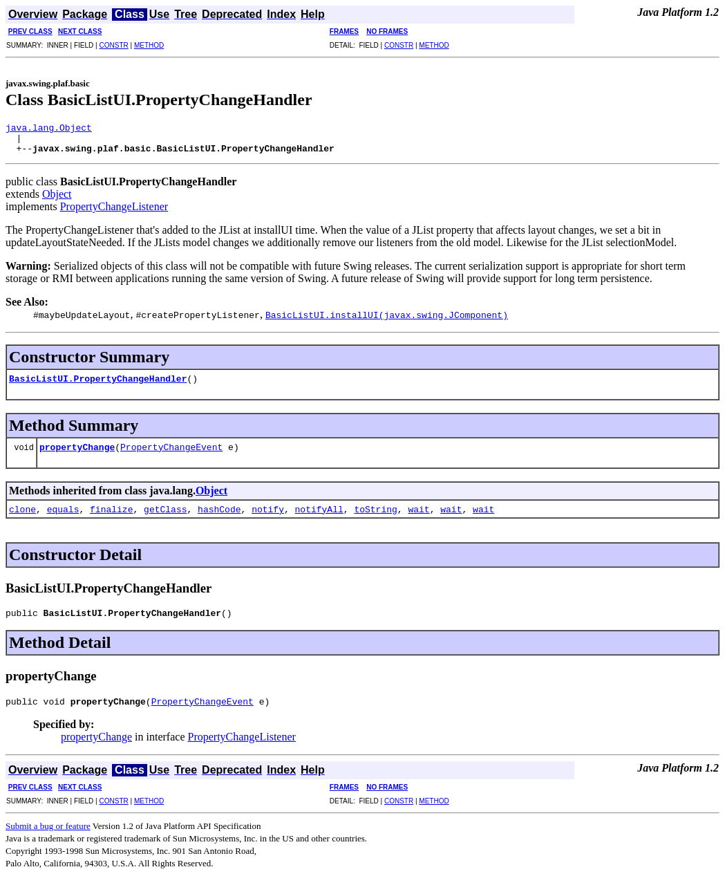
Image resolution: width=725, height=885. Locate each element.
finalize (111, 515)
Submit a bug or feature (48, 836)
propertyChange (77, 453)
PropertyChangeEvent (171, 453)
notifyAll (319, 515)
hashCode (219, 515)
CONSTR (113, 45)
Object (57, 200)
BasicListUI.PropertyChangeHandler (98, 384)
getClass (165, 515)
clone (22, 515)
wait (418, 515)
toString (375, 515)
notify (268, 515)
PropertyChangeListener (114, 212)
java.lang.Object (49, 129)
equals (63, 515)
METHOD (149, 45)
